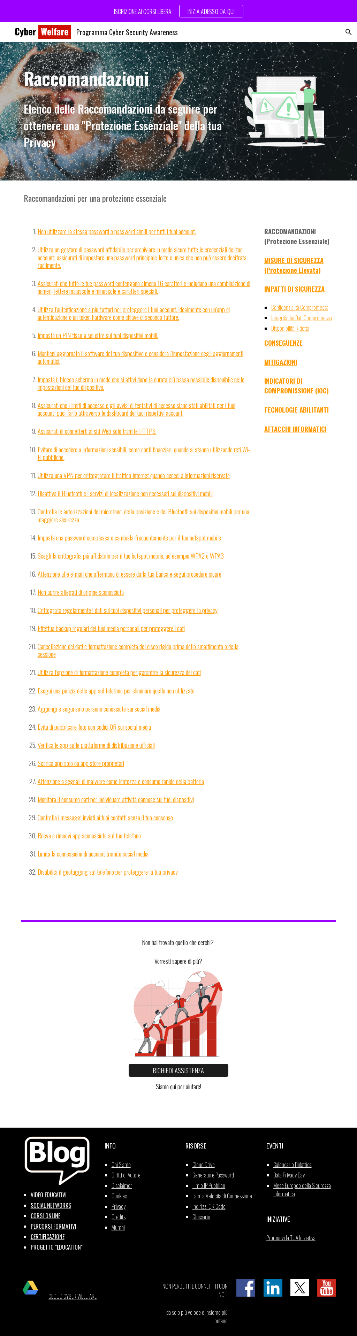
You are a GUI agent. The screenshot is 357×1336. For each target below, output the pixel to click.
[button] (348, 32)
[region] (178, 11)
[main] (124, 78)
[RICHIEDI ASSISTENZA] (178, 1070)
